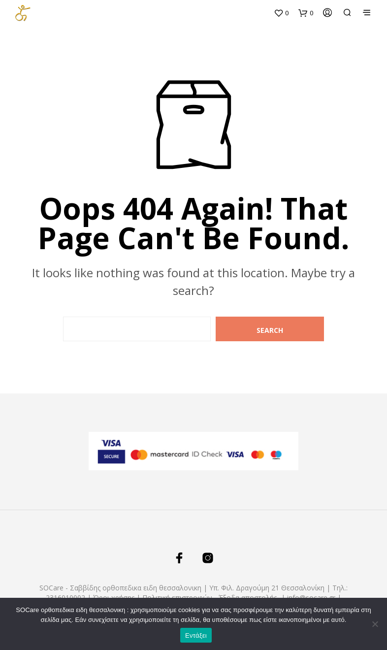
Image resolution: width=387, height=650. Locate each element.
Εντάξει (196, 635)
